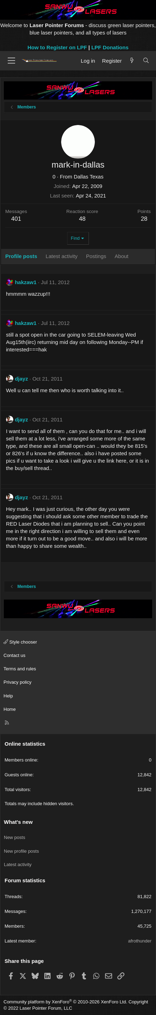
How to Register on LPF (57, 47)
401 (16, 218)
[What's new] (132, 61)
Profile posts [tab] (21, 256)
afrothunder (140, 941)
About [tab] (121, 256)
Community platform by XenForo (65, 1001)
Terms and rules (20, 668)
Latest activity (18, 864)
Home (10, 709)
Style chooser (20, 642)
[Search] (146, 61)
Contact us (14, 655)
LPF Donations (110, 47)
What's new (18, 822)
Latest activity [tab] (62, 256)
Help (8, 695)
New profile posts (21, 851)
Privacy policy (17, 682)
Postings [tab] (96, 256)
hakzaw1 (26, 282)
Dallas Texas (89, 177)
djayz (21, 379)
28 (144, 218)
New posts (14, 837)
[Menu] (11, 60)
